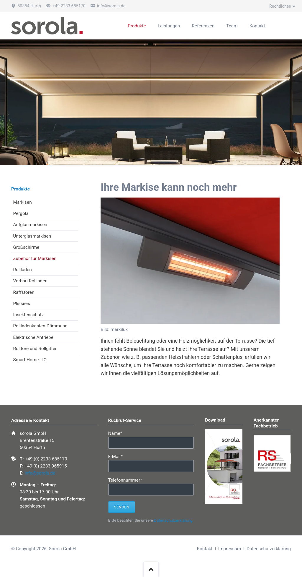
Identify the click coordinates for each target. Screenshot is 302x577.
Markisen (22, 202)
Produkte (20, 189)
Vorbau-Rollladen (30, 280)
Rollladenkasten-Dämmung (40, 326)
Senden (121, 507)
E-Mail (118, 456)
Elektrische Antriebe (33, 337)
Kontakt (205, 548)
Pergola (21, 213)
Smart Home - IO (30, 359)
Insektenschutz (28, 314)
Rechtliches (280, 6)
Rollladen (22, 269)
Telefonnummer (125, 480)
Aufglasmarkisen (30, 224)
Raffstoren (24, 292)
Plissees (21, 303)
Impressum (229, 548)
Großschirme (26, 247)
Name (118, 433)
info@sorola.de (40, 473)
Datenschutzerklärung (173, 520)
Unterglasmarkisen (32, 236)
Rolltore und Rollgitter (35, 348)
